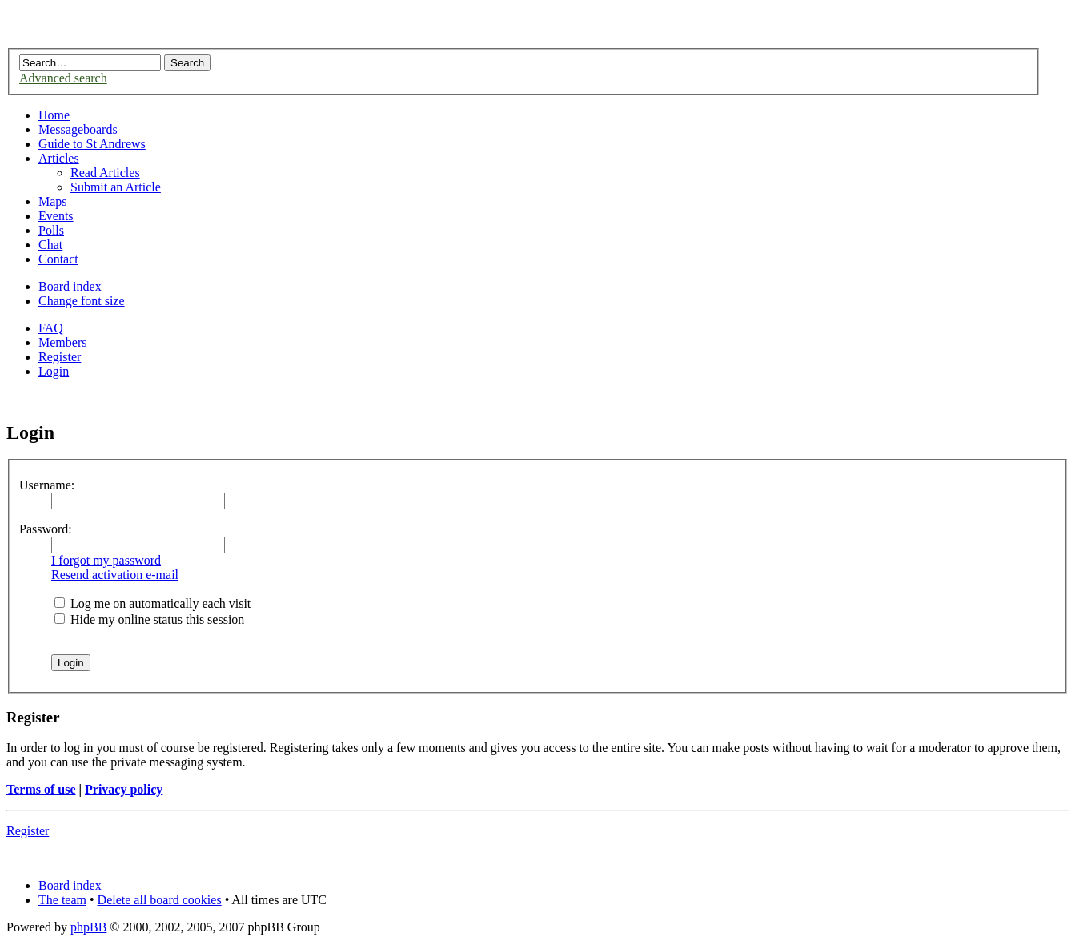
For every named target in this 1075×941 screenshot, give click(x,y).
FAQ (50, 328)
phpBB (88, 927)
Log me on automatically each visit (152, 603)
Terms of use (41, 789)
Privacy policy (123, 789)
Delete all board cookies (160, 900)
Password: (45, 529)
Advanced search (63, 78)
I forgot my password (106, 560)
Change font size (81, 301)
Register (59, 357)
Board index (70, 286)
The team (62, 900)
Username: (46, 485)
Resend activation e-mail (114, 574)
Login (53, 371)
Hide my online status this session (149, 619)
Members (62, 342)
